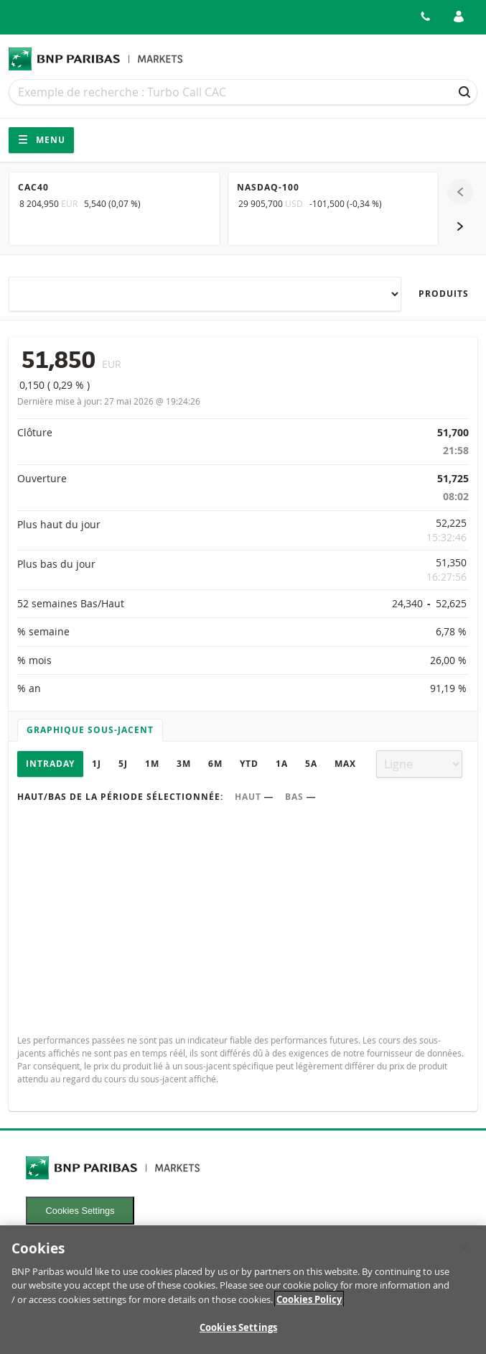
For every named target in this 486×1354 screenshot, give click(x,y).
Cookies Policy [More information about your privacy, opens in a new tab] (309, 1307)
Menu (41, 140)
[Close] (463, 1256)
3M (184, 763)
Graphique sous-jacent (90, 730)
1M (152, 763)
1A (282, 763)
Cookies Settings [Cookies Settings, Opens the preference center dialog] (238, 1336)
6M (215, 763)
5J (123, 763)
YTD (249, 763)
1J (96, 763)
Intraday (50, 763)
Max (345, 763)
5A (311, 763)
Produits (444, 293)
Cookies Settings (80, 1210)
